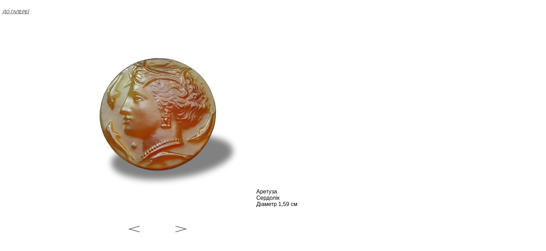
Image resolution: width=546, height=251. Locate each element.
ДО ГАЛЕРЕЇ (16, 11)
